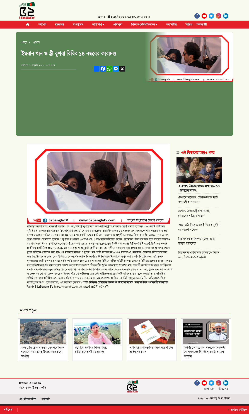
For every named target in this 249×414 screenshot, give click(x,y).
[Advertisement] (124, 109)
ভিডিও (188, 24)
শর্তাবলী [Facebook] (45, 399)
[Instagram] (219, 16)
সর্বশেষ (42, 24)
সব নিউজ (171, 24)
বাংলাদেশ (78, 24)
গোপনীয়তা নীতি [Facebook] (27, 399)
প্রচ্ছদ (24, 42)
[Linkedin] (226, 16)
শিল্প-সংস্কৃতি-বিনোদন (144, 24)
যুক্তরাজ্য (59, 24)
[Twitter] (212, 16)
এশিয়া (36, 42)
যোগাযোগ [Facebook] (209, 389)
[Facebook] (198, 16)
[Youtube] (205, 16)
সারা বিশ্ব (98, 24)
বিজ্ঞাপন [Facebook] (223, 389)
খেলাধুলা (117, 24)
